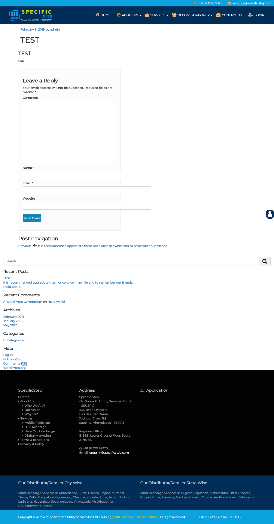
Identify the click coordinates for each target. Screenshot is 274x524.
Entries (12, 359)
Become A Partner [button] (191, 15)
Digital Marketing (36, 435)
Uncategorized (14, 340)
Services (25, 418)
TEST (6, 278)
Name (28, 168)
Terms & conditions (33, 440)
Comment (30, 98)
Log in (8, 355)
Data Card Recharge (38, 431)
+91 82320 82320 (210, 3)
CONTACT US (229, 15)
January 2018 (12, 321)
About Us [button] (127, 15)
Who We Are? (33, 406)
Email (28, 183)
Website (29, 198)
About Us (26, 401)
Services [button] (155, 15)
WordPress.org (14, 368)
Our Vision (31, 410)
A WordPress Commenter (22, 302)
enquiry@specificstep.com (253, 3)
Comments (15, 364)
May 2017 (10, 325)
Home (102, 15)
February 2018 (13, 317)
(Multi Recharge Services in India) (135, 517)
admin (55, 29)
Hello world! (12, 287)
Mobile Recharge (36, 423)
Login (256, 15)
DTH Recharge (34, 427)
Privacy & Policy (31, 444)
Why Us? (30, 414)
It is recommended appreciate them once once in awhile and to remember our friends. (68, 282)
